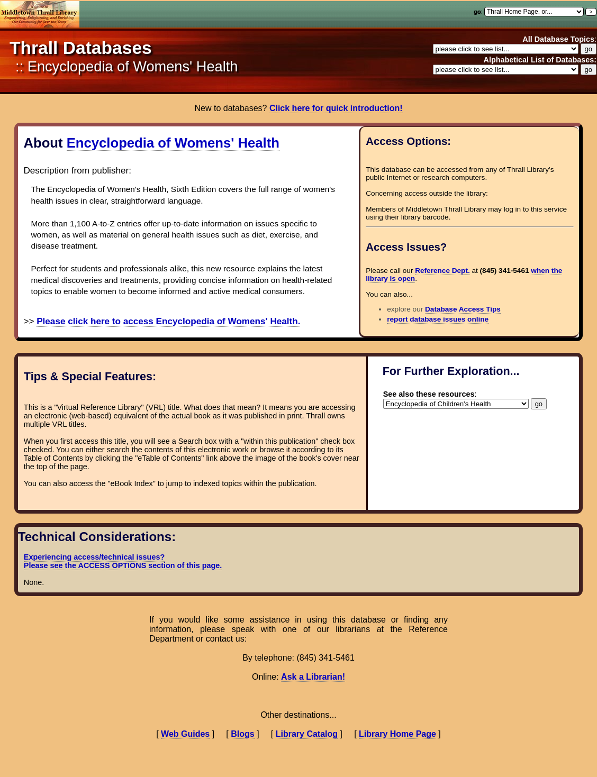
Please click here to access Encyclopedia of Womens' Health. (168, 321)
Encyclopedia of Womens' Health (173, 142)
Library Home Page (397, 733)
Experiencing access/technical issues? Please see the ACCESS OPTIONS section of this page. (123, 561)
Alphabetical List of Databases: (539, 60)
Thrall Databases (81, 48)
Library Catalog (307, 733)
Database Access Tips (463, 309)
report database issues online (438, 319)
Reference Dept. (442, 271)
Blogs (242, 733)
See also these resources (429, 394)
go (477, 11)
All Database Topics (558, 39)
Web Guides (185, 733)
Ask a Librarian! (313, 676)
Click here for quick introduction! (336, 108)
